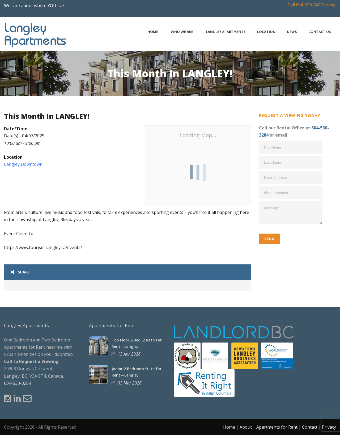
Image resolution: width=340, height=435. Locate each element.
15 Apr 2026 (129, 354)
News (292, 31)
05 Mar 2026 (130, 383)
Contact (309, 427)
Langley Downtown (23, 164)
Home (152, 31)
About (246, 427)
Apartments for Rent (277, 427)
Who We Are (182, 31)
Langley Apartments (226, 31)
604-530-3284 (17, 383)
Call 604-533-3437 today (311, 5)
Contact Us (319, 31)
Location (266, 31)
